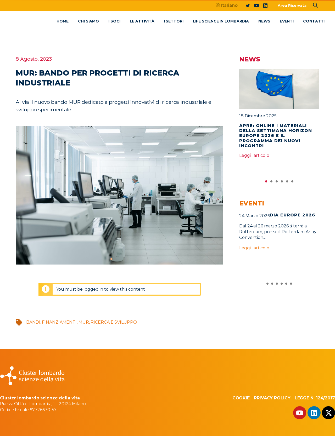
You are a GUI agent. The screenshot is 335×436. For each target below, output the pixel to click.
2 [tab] (271, 182)
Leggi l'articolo (254, 155)
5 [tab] (287, 182)
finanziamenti (59, 322)
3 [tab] (277, 182)
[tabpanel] (279, 116)
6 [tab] (292, 182)
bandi (33, 322)
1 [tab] (266, 182)
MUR (84, 322)
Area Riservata (292, 5)
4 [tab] (282, 182)
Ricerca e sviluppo (114, 322)
